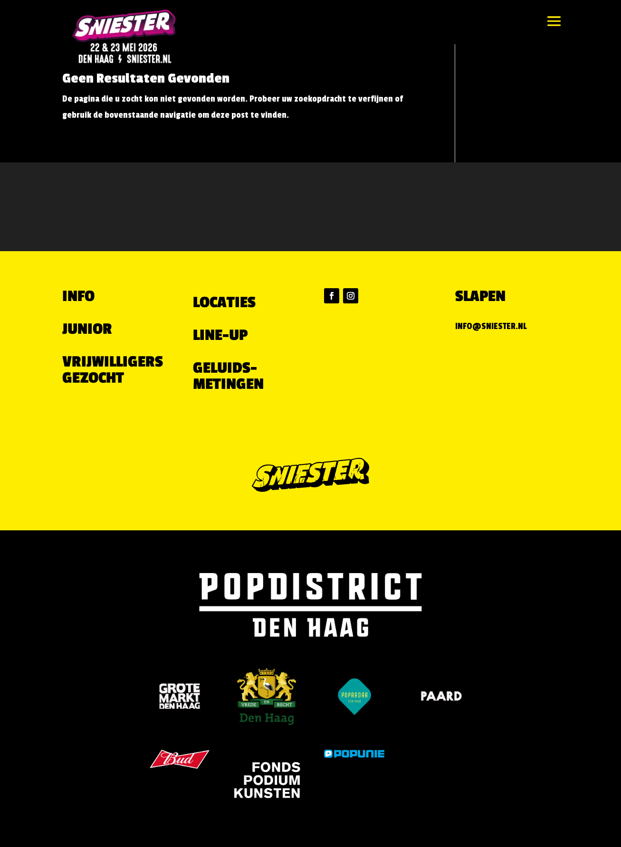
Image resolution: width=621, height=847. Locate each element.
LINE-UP (220, 335)
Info (78, 296)
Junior (87, 329)
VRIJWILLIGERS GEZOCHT (112, 370)
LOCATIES (224, 302)
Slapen (480, 296)
